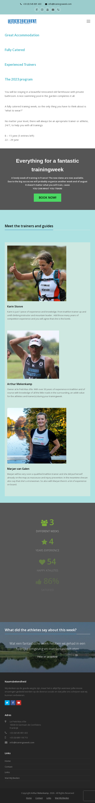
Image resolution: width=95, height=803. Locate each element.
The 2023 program (19, 79)
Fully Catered (15, 50)
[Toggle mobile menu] (88, 21)
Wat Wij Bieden (12, 777)
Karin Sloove (15, 306)
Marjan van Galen (18, 469)
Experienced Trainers (20, 64)
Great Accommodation (22, 35)
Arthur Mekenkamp (19, 384)
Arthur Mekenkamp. (40, 793)
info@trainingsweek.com (22, 742)
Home (8, 760)
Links (7, 772)
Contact (8, 766)
